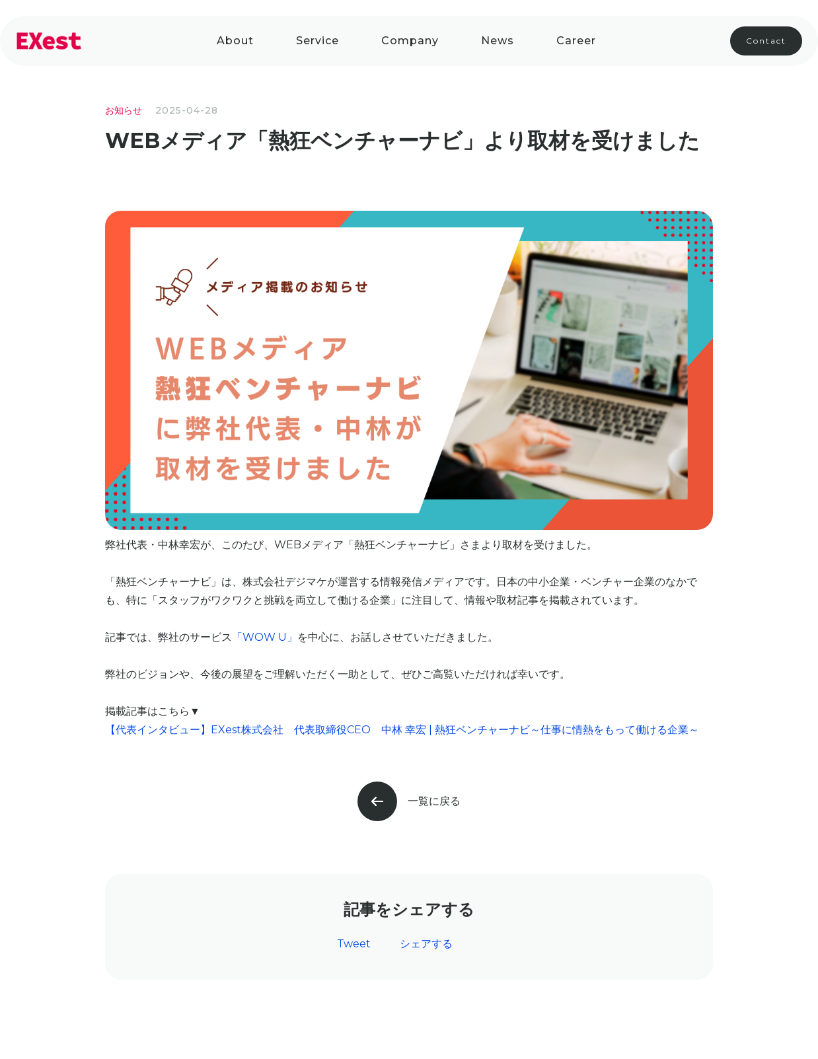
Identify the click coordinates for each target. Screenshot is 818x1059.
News (497, 40)
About (235, 40)
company (410, 40)
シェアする (426, 943)
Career (576, 40)
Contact (766, 41)
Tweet (354, 943)
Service (317, 40)
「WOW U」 (264, 637)
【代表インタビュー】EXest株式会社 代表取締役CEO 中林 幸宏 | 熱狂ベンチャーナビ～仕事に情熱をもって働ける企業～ (402, 729)
